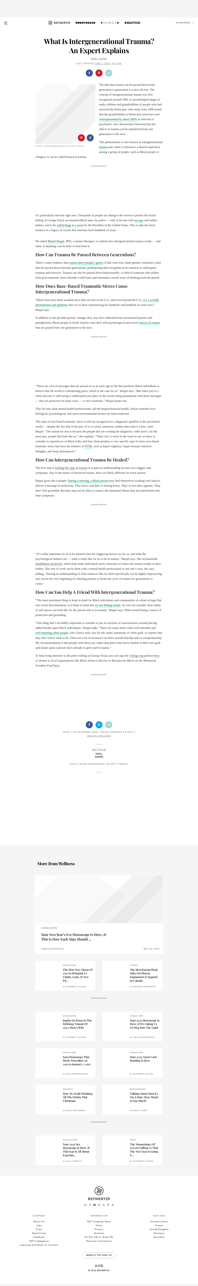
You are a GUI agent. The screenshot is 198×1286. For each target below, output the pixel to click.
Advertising (39, 1235)
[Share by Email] (108, 73)
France (159, 1227)
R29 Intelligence (39, 1242)
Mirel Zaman (99, 59)
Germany (159, 1235)
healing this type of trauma (71, 469)
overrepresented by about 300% (118, 119)
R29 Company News (99, 1223)
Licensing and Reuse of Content (39, 1246)
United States (159, 1223)
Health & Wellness (99, 738)
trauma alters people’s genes (86, 264)
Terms (98, 1227)
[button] (178, 26)
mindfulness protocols (48, 565)
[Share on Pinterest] (99, 73)
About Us (38, 1223)
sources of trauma (149, 324)
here (156, 657)
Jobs (39, 1227)
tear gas (138, 221)
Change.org (136, 657)
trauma (103, 147)
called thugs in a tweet (70, 226)
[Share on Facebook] (89, 73)
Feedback (38, 1239)
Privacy (99, 1231)
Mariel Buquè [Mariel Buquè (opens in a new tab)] (56, 242)
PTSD (88, 447)
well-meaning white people (51, 634)
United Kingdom (159, 1231)
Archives (99, 1235)
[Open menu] (6, 21)
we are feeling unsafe (108, 606)
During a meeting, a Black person (88, 482)
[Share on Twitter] (99, 726)
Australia (159, 1239)
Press (39, 1231)
